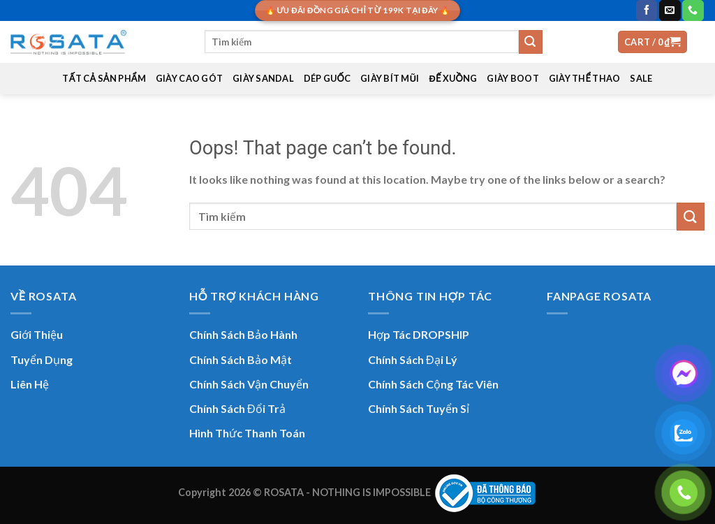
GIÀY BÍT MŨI (389, 78)
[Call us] (692, 10)
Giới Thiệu (36, 334)
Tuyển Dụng (41, 359)
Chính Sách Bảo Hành (243, 334)
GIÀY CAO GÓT (189, 78)
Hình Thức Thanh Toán (247, 432)
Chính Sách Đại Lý (412, 359)
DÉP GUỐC (327, 78)
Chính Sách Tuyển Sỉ (418, 408)
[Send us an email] (669, 10)
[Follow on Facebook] (646, 10)
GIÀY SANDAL (263, 78)
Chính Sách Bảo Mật (240, 359)
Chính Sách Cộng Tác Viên (433, 384)
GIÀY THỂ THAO (585, 78)
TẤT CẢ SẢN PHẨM (104, 78)
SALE (641, 78)
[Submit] (531, 42)
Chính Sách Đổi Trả (237, 408)
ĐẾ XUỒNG (453, 78)
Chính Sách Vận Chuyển (249, 384)
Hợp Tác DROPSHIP (418, 334)
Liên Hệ (29, 384)
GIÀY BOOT (512, 78)
